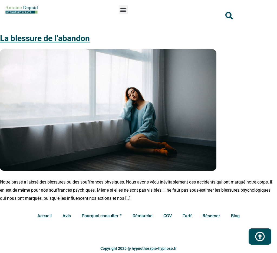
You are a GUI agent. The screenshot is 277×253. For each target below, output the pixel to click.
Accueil (44, 215)
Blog (235, 215)
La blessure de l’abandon (45, 38)
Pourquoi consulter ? (102, 215)
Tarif (187, 215)
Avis (66, 215)
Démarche (143, 215)
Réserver (211, 215)
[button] (123, 9)
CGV (167, 215)
